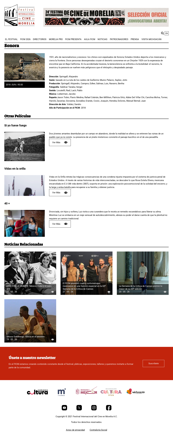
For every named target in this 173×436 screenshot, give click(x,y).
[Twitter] (79, 409)
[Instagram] (94, 409)
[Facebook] (108, 409)
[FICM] (19, 15)
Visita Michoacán (151, 39)
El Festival (11, 39)
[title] (37, 399)
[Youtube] (65, 409)
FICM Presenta (73, 39)
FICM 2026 (25, 39)
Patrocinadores (119, 39)
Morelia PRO (56, 39)
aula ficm (89, 39)
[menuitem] (11, 39)
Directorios (39, 39)
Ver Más (60, 142)
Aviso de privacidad (75, 430)
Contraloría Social (98, 430)
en (166, 33)
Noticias (102, 39)
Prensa (135, 39)
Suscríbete (153, 363)
